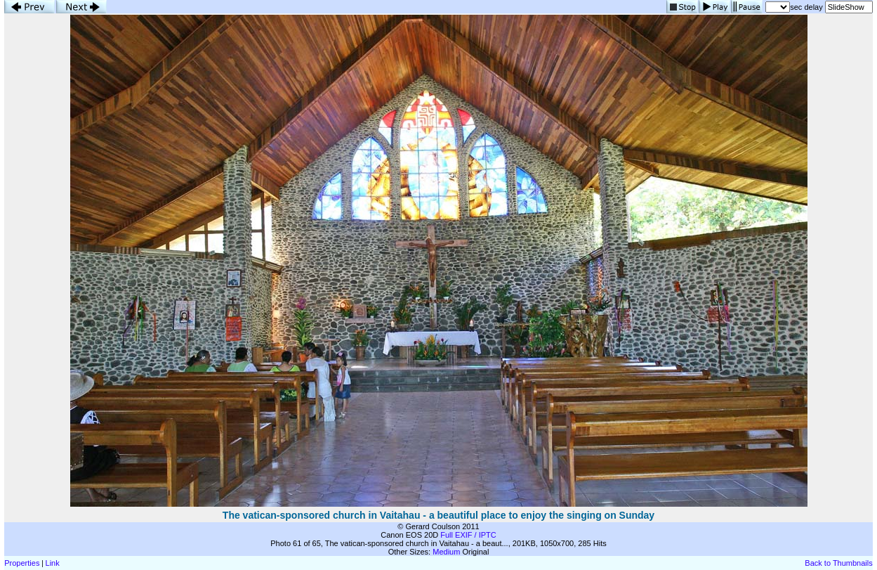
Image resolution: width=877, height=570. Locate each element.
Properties (21, 563)
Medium (446, 552)
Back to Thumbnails (838, 563)
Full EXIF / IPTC (468, 535)
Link (53, 563)
